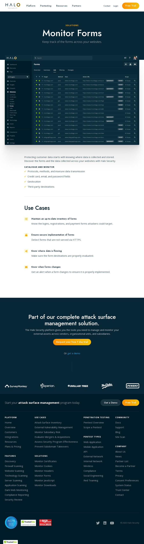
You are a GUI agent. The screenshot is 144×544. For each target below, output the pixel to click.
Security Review (13, 499)
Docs (118, 422)
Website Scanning (14, 470)
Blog (117, 432)
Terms (119, 470)
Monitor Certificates (46, 461)
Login (115, 5)
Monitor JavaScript (45, 480)
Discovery (10, 461)
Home (8, 422)
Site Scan (120, 436)
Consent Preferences (127, 480)
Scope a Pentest (93, 427)
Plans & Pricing (13, 446)
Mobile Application (93, 446)
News (118, 456)
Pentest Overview (94, 422)
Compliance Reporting (17, 494)
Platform (30, 6)
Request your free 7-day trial (72, 342)
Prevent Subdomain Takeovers (52, 446)
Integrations (11, 436)
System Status (123, 485)
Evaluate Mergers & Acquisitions (52, 436)
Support (119, 427)
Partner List (121, 461)
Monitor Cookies (43, 466)
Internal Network (93, 461)
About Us (120, 451)
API (85, 451)
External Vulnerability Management (54, 427)
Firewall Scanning (14, 466)
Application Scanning (16, 485)
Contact (106, 5)
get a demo (73, 353)
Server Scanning (13, 480)
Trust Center (122, 490)
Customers (11, 432)
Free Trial (130, 5)
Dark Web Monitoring (16, 490)
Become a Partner (125, 466)
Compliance (90, 470)
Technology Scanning (16, 475)
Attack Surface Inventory (48, 422)
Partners (76, 6)
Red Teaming (91, 480)
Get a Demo (110, 402)
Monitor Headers (44, 470)
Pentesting (45, 6)
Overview (10, 427)
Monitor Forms (43, 475)
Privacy (119, 475)
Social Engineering (93, 475)
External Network (93, 456)
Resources (61, 6)
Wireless (88, 466)
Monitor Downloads (45, 485)
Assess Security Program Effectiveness (56, 441)
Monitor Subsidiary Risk (47, 432)
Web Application (92, 442)
